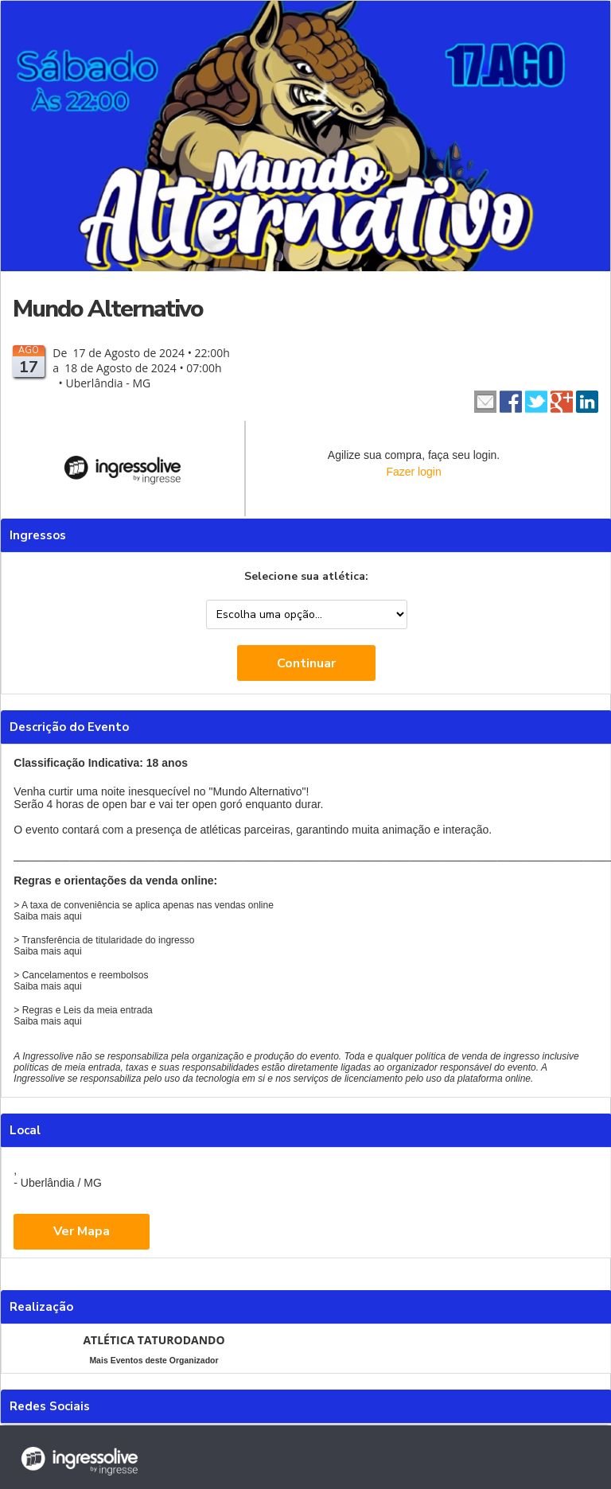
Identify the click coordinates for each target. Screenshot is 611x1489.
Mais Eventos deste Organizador (153, 1360)
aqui (73, 916)
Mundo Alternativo (108, 309)
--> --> (306, 614)
